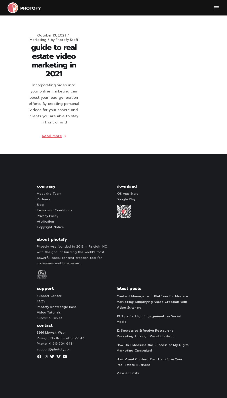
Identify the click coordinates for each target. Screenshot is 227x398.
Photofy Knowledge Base (57, 307)
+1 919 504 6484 (62, 343)
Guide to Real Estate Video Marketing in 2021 (53, 60)
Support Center (49, 295)
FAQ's (41, 301)
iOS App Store (128, 193)
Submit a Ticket (49, 318)
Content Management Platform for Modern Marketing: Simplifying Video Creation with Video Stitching (152, 302)
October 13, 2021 (51, 35)
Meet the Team (49, 193)
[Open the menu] (216, 8)
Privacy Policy (47, 215)
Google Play (126, 199)
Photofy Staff (64, 40)
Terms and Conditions (54, 210)
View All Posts (128, 373)
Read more (54, 136)
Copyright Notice (50, 227)
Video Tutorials (49, 312)
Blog (40, 204)
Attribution (45, 221)
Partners (43, 199)
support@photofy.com (54, 349)
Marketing (37, 40)
